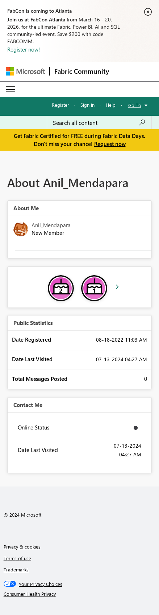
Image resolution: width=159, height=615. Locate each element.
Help (111, 105)
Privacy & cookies (22, 546)
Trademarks (16, 569)
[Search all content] (99, 123)
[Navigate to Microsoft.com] (25, 71)
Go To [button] (134, 105)
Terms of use (17, 558)
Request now (110, 143)
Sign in (87, 105)
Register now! (23, 49)
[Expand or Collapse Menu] (10, 89)
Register (60, 105)
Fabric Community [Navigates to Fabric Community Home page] (81, 71)
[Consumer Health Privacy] (80, 594)
